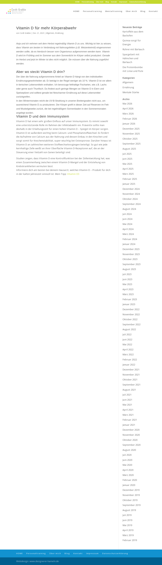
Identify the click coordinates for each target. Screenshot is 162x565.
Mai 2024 (127, 224)
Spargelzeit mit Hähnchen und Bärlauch (131, 58)
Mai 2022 (127, 344)
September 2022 (131, 324)
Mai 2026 (127, 103)
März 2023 (128, 294)
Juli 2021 (127, 394)
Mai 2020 (127, 464)
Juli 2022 (127, 334)
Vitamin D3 (73, 173)
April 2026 (128, 108)
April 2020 (128, 469)
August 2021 (129, 389)
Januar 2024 (129, 244)
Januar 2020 (129, 485)
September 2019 (131, 505)
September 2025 (131, 143)
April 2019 (128, 530)
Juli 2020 (127, 454)
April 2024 (128, 229)
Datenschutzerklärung (137, 2)
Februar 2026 (130, 118)
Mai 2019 (127, 525)
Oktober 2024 (130, 198)
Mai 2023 (127, 284)
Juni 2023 (127, 279)
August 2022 (129, 329)
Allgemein (50, 33)
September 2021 (131, 384)
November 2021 (131, 374)
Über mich (99, 2)
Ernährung (59, 33)
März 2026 (128, 113)
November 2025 (131, 133)
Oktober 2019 (130, 500)
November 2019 (131, 495)
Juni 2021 (127, 399)
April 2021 (128, 409)
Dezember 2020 (131, 429)
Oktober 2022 (130, 319)
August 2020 (129, 449)
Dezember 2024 (131, 188)
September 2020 (131, 444)
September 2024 (131, 203)
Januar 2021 (129, 424)
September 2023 (131, 264)
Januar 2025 (129, 183)
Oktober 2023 (130, 259)
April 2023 (128, 289)
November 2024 (131, 193)
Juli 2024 (127, 214)
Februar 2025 (130, 178)
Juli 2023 (127, 274)
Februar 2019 (130, 540)
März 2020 (128, 475)
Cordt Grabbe (25, 33)
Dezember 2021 (131, 369)
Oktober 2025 (130, 138)
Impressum (123, 2)
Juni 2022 (127, 339)
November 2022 (131, 314)
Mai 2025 (127, 163)
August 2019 (129, 510)
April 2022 (128, 349)
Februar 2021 (130, 419)
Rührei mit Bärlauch (133, 49)
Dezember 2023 (131, 249)
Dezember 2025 (131, 128)
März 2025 (128, 173)
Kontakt (114, 2)
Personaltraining (88, 2)
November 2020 (131, 434)
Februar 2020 (130, 479)
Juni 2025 (127, 158)
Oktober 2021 (130, 379)
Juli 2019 (127, 515)
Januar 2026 (129, 123)
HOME (77, 2)
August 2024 (129, 208)
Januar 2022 (129, 364)
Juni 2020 (127, 459)
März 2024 (128, 234)
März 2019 (128, 535)
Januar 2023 (129, 304)
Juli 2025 (127, 153)
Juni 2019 (127, 520)
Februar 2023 (130, 299)
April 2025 (128, 168)
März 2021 (128, 414)
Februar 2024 (130, 239)
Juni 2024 (127, 218)
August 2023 (129, 269)
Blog (107, 2)
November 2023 (131, 254)
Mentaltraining (113, 11)
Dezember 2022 (131, 309)
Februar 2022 (130, 359)
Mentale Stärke (131, 92)
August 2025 (129, 148)
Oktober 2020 (130, 439)
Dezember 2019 (131, 489)
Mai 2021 (127, 404)
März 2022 (128, 354)
